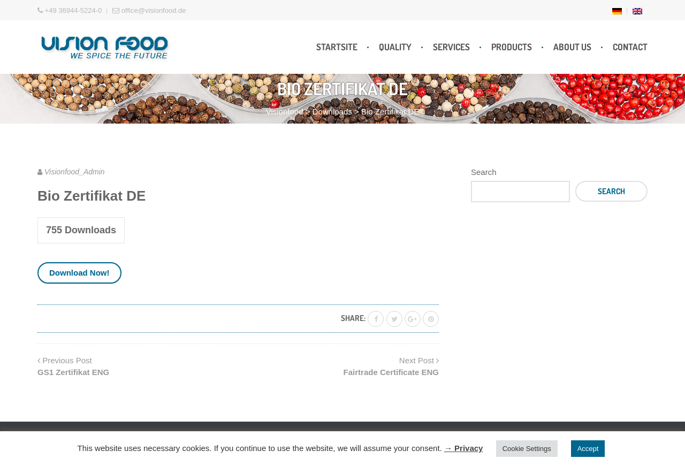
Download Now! (79, 272)
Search (484, 172)
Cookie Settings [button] (527, 449)
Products (511, 46)
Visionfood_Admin (74, 171)
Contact (630, 46)
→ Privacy (463, 448)
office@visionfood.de (149, 10)
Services (451, 46)
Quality (395, 46)
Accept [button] (588, 449)
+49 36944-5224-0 (69, 10)
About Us (572, 46)
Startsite (336, 46)
